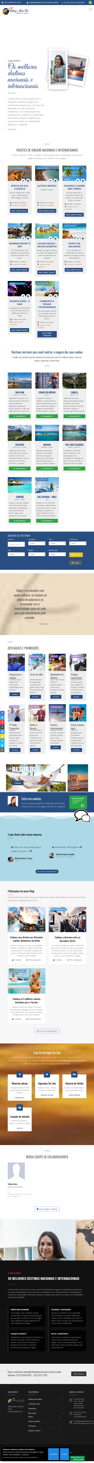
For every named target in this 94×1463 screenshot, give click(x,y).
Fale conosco (79, 1374)
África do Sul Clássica (19, 187)
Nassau (47, 444)
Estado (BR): (53, 550)
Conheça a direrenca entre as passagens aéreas (67, 938)
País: (9, 550)
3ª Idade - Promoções (14, 726)
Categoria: (32, 539)
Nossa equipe (32, 1413)
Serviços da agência (34, 1421)
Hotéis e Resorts (33, 726)
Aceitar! (64, 1454)
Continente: (73, 539)
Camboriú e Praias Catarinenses (47, 304)
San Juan (19, 392)
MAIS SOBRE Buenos (19, 330)
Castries (19, 444)
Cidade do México (47, 392)
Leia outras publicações (47, 1031)
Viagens (30, 1416)
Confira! (55, 747)
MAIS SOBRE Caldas (46, 272)
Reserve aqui (19, 1098)
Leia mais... (12, 129)
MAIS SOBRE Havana (74, 215)
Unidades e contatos (34, 1430)
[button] (2, 713)
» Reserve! (17, 783)
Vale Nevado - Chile (47, 497)
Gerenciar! (53, 1454)
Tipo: (50, 539)
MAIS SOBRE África (19, 211)
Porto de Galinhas (74, 245)
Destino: (11, 539)
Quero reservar (74, 1095)
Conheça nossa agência (35, 1399)
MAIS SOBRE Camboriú (47, 334)
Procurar (76, 554)
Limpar (75, 563)
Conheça (15, 694)
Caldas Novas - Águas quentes (47, 245)
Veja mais (56, 697)
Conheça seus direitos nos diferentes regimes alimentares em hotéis (26, 938)
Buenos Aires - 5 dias (20, 303)
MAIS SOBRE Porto (73, 270)
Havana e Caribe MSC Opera (74, 187)
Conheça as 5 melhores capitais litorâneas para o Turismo (26, 1000)
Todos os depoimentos (47, 871)
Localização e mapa (34, 1403)
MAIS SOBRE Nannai (19, 270)
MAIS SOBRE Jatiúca (47, 211)
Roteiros (35, 697)
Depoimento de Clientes (56, 676)
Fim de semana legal (77, 726)
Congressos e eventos (15, 676)
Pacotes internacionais (56, 726)
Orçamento (20, 416)
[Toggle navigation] (91, 9)
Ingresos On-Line (47, 1095)
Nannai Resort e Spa (19, 245)
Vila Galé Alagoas (74, 444)
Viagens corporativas (76, 676)
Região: (31, 550)
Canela (74, 392)
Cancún (19, 497)
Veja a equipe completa (47, 1209)
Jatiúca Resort (47, 185)
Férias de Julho (36, 674)
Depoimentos (32, 1408)
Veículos (20, 1128)
